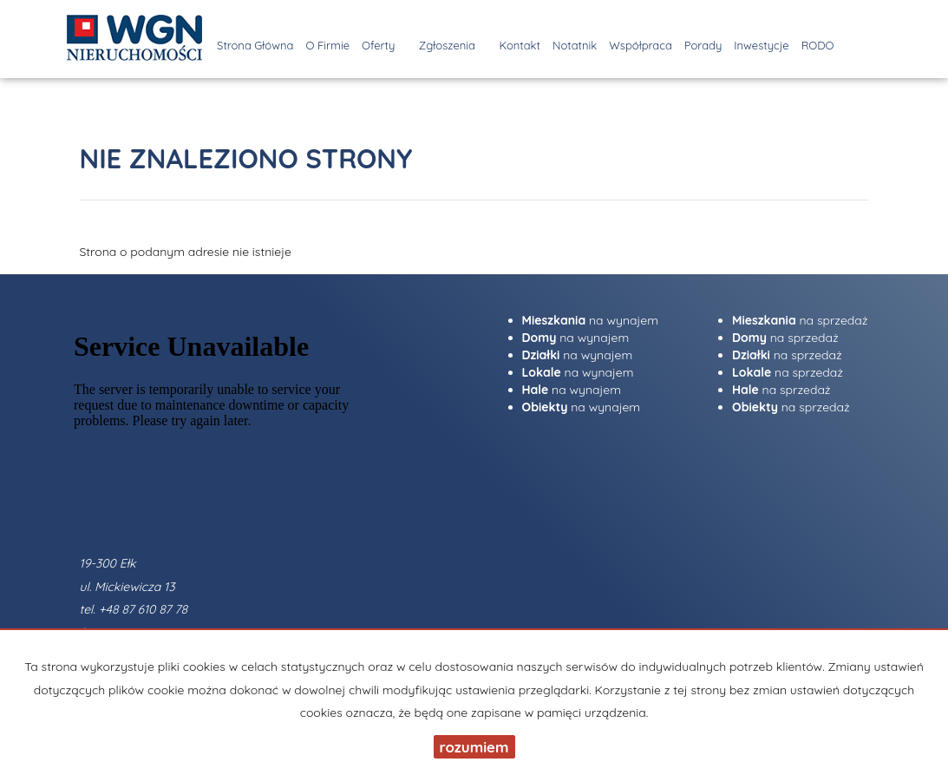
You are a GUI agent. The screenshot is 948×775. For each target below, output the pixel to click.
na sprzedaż (800, 320)
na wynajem (590, 320)
